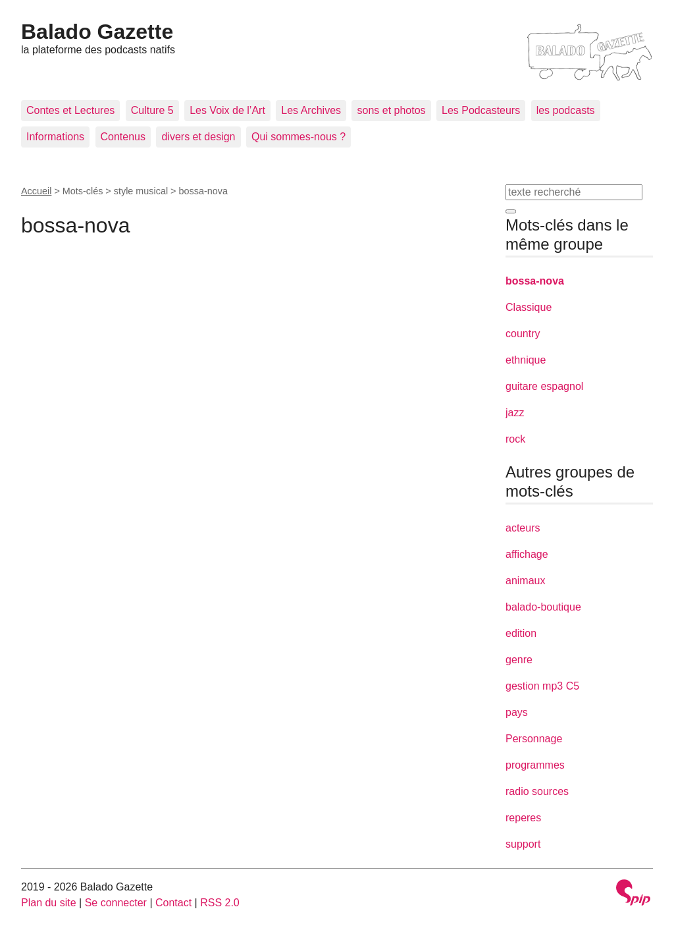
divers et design (198, 136)
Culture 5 (152, 110)
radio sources (537, 791)
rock (515, 439)
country (523, 333)
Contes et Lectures (70, 110)
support (523, 844)
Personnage (534, 738)
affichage (527, 554)
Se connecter (116, 902)
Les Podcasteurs (481, 110)
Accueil (36, 191)
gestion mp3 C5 (542, 686)
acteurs (523, 527)
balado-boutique (543, 607)
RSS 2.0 (220, 902)
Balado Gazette (97, 31)
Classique (529, 307)
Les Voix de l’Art (227, 110)
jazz (515, 412)
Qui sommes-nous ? (298, 136)
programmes (535, 765)
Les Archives (311, 110)
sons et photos (391, 110)
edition (521, 633)
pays (517, 712)
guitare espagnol (544, 386)
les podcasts (565, 110)
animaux (525, 580)
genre (519, 659)
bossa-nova (535, 281)
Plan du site (48, 902)
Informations (55, 136)
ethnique (526, 360)
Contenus (123, 136)
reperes (523, 817)
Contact (173, 902)
